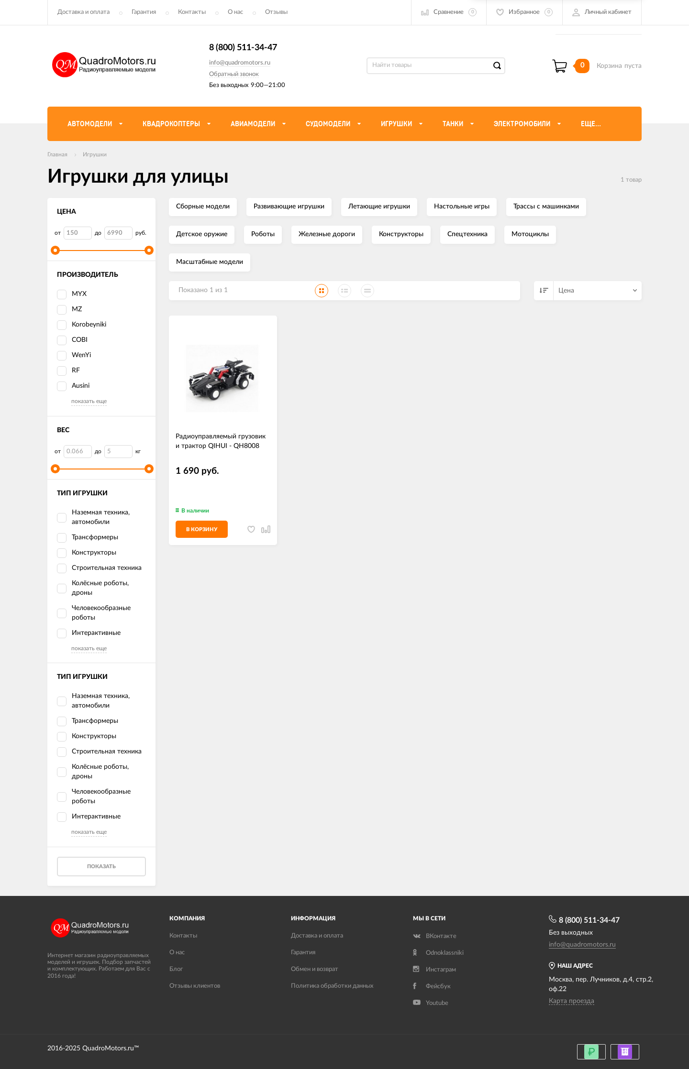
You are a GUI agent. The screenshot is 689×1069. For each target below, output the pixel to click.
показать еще (89, 401)
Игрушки (95, 154)
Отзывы (276, 12)
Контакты (192, 12)
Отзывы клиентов (194, 986)
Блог (176, 969)
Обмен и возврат (314, 969)
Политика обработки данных (332, 986)
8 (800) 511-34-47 (243, 48)
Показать (101, 866)
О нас (235, 12)
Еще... (591, 124)
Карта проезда (571, 1001)
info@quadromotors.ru (239, 63)
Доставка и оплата (83, 12)
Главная (57, 154)
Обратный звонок (234, 74)
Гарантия (144, 12)
